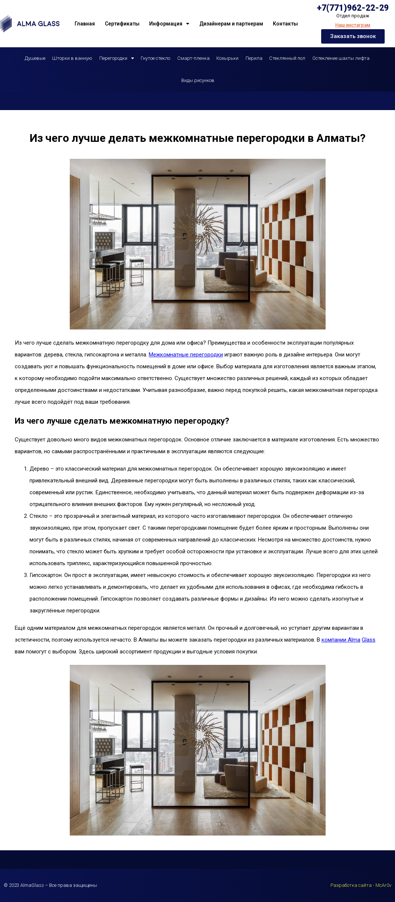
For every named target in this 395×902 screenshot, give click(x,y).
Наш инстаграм (352, 25)
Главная (85, 24)
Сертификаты (122, 24)
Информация (169, 23)
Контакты (285, 24)
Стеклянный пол (287, 58)
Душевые (35, 58)
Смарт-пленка (193, 58)
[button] (353, 36)
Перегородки (116, 58)
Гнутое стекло (155, 58)
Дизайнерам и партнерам (231, 24)
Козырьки (227, 58)
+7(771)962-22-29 (353, 8)
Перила (253, 58)
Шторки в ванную (72, 58)
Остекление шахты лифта (341, 58)
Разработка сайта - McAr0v (360, 885)
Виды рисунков (197, 80)
